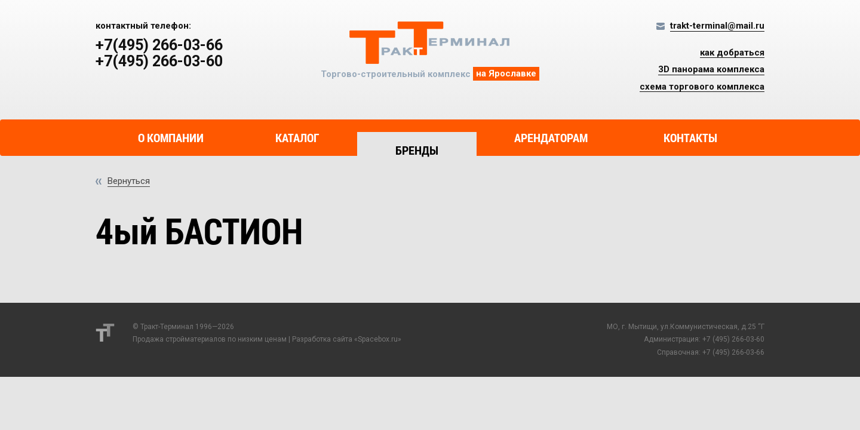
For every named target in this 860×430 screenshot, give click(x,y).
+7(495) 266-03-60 (159, 61)
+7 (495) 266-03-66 (733, 352)
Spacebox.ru (378, 339)
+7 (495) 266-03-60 (733, 339)
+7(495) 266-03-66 (159, 45)
